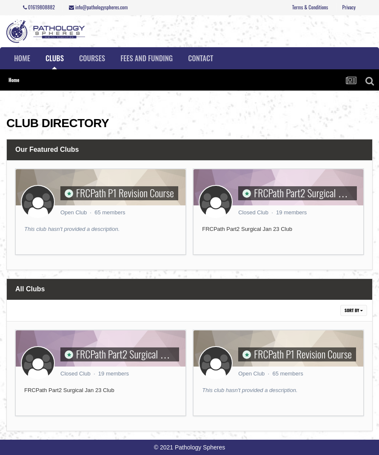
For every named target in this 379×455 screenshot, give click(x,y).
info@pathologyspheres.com (98, 7)
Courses (92, 58)
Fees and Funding (146, 58)
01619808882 (39, 7)
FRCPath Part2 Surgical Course (308, 192)
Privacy (349, 7)
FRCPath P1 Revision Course (125, 192)
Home (22, 58)
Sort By (354, 310)
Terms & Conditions (310, 7)
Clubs (55, 61)
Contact (200, 58)
